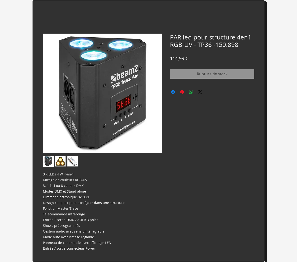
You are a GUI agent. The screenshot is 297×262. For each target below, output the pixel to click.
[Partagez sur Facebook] (173, 92)
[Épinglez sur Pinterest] (182, 92)
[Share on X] (200, 92)
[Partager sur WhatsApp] (191, 92)
